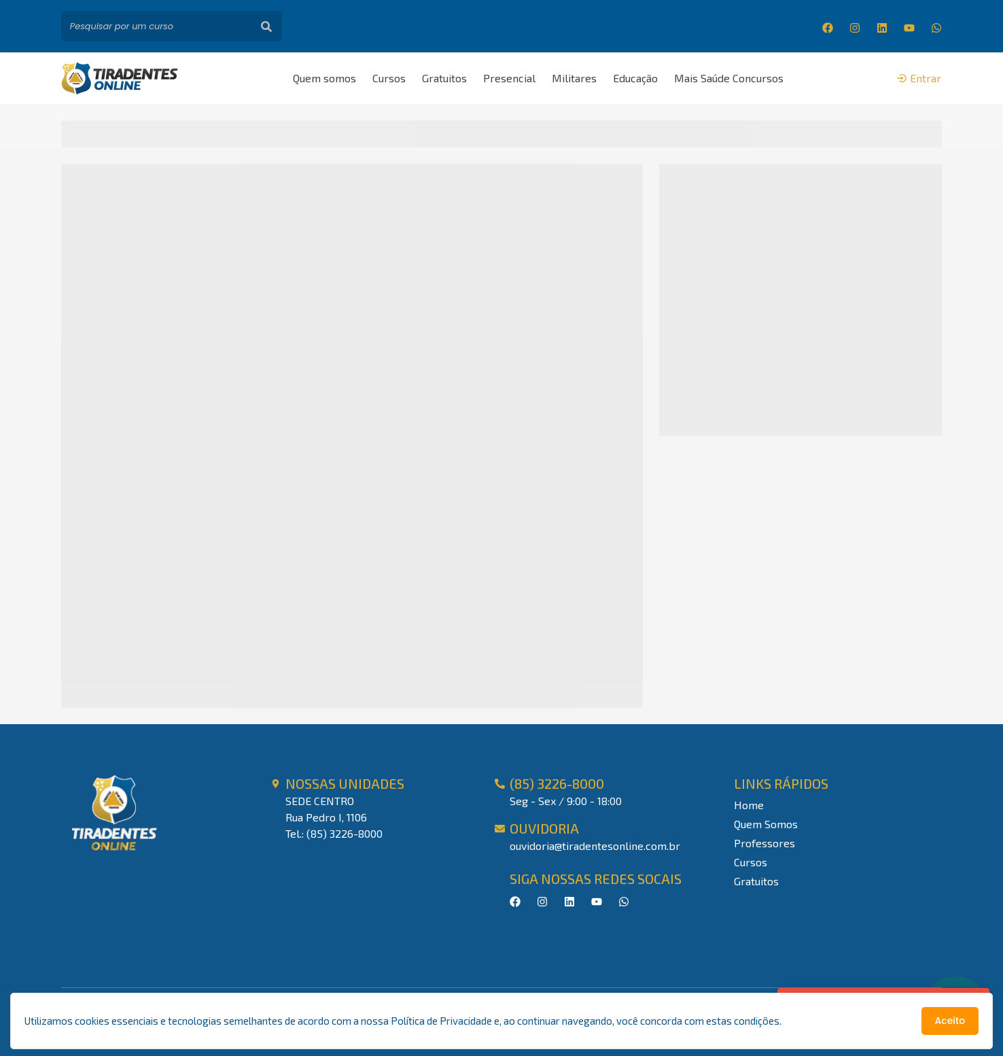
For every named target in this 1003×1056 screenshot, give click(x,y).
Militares (574, 77)
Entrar (918, 77)
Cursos (389, 77)
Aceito (950, 1020)
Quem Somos (766, 823)
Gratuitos (444, 77)
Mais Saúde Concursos (729, 77)
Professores (764, 842)
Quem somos (324, 77)
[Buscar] (266, 26)
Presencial (509, 77)
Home (749, 804)
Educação (635, 77)
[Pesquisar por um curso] (156, 26)
